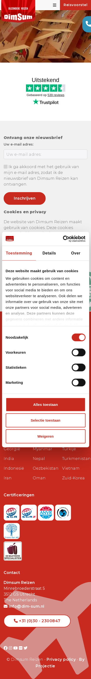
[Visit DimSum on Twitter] (26, 648)
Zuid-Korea (73, 478)
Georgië (12, 449)
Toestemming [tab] (19, 253)
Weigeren (45, 436)
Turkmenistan (74, 458)
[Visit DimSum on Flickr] (21, 648)
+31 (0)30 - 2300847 (37, 621)
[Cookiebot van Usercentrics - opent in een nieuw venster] (64, 238)
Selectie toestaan (45, 420)
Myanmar (42, 449)
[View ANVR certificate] (46, 511)
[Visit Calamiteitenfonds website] (63, 511)
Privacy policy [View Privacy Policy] (61, 659)
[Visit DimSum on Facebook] (6, 648)
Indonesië (14, 468)
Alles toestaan (45, 404)
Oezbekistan (45, 468)
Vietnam (71, 468)
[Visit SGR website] (12, 511)
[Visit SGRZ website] (29, 511)
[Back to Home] (18, 11)
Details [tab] (49, 253)
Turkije (69, 449)
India (9, 458)
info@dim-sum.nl (24, 606)
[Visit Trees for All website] (12, 529)
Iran (8, 478)
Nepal (39, 458)
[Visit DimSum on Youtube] (16, 648)
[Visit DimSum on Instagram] (11, 648)
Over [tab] (75, 253)
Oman (39, 478)
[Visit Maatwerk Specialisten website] (13, 549)
